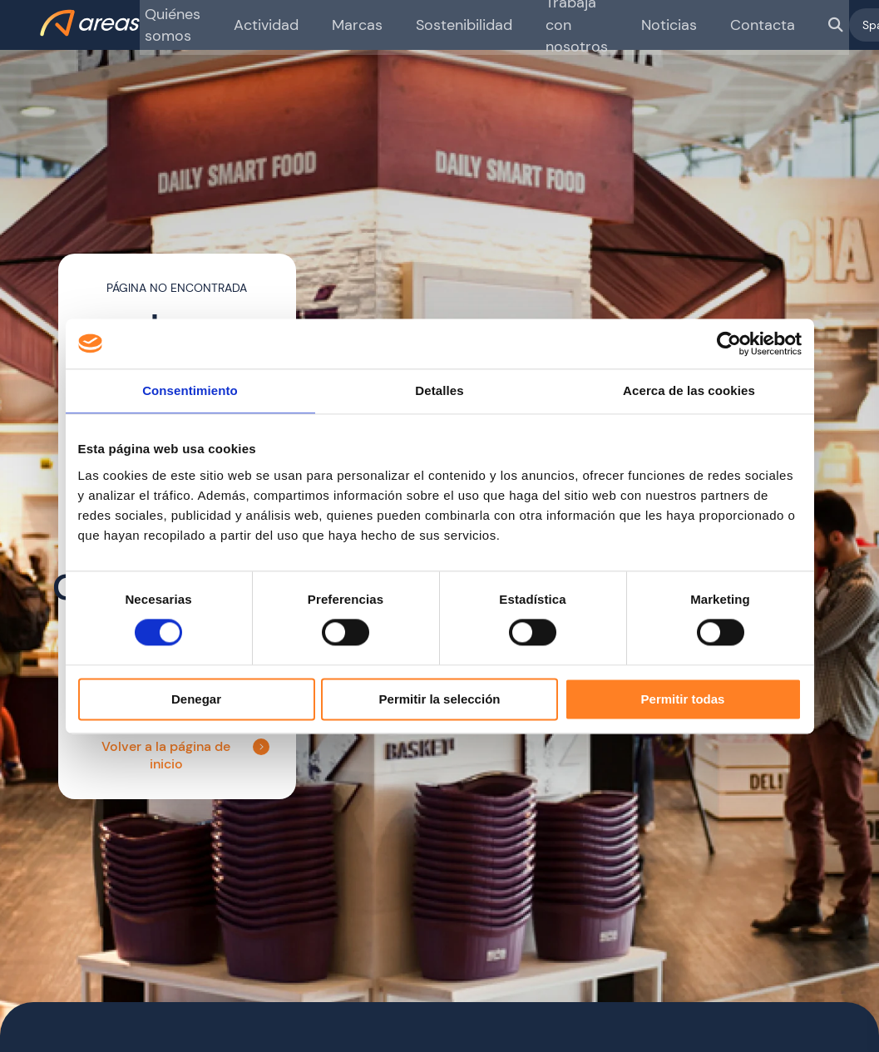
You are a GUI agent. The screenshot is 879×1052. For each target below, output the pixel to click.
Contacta (714, 24)
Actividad (253, 24)
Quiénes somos (165, 24)
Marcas (339, 24)
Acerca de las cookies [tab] (689, 390)
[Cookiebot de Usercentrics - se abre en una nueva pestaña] (729, 343)
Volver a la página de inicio (188, 755)
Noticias (627, 24)
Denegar (196, 699)
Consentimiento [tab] (190, 390)
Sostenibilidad (438, 24)
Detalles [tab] (439, 390)
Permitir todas (683, 699)
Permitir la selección (440, 699)
